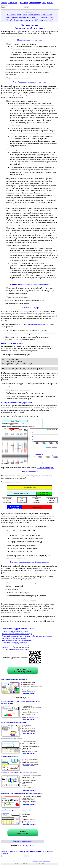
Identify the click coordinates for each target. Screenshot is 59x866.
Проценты (22, 17)
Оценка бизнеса (46, 15)
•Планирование (12, 17)
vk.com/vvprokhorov (27, 845)
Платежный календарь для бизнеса (14, 643)
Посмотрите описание (29, 693)
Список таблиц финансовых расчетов (15, 631)
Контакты (4, 5)
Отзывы (50, 3)
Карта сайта (12, 3)
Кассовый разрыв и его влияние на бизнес (17, 640)
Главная (4, 3)
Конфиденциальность (44, 861)
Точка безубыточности (15, 20)
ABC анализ (11, 15)
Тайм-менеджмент (46, 17)
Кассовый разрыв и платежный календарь (17, 634)
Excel (25, 15)
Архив (19, 15)
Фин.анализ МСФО (31, 20)
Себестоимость (32, 17)
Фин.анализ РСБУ (46, 20)
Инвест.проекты (34, 15)
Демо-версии (23, 3)
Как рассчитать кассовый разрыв (14, 638)
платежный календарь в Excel (37, 324)
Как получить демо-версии (22, 841)
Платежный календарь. (45, 468)
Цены (44, 3)
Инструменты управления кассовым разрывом (18, 645)
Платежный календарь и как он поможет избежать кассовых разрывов (27, 636)
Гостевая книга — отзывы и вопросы (15, 649)
